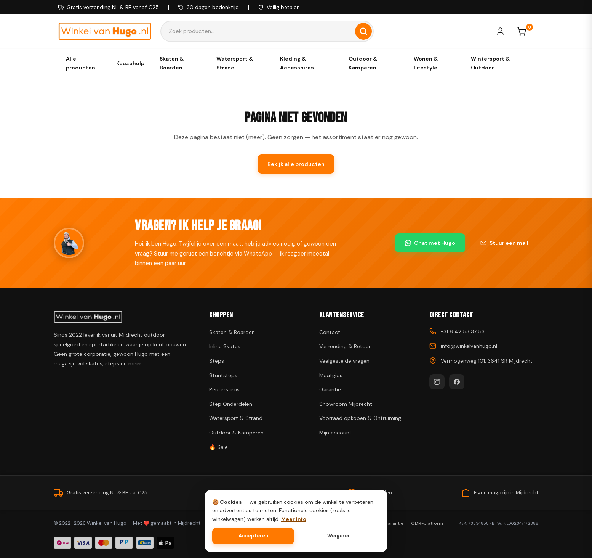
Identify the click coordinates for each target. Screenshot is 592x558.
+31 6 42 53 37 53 (463, 331)
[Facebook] (456, 381)
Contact (329, 332)
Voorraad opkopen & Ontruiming (360, 418)
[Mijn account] (504, 31)
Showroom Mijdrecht (345, 403)
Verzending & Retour (345, 346)
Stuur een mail (504, 243)
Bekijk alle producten (296, 164)
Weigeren (339, 535)
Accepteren (253, 535)
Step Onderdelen (230, 403)
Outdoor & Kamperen (363, 63)
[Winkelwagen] (525, 31)
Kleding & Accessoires (297, 63)
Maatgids (330, 375)
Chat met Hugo (430, 243)
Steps (216, 360)
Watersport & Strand (234, 63)
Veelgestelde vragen (344, 360)
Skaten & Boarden (172, 63)
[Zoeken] (363, 31)
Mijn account (335, 432)
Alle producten (80, 63)
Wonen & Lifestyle (426, 63)
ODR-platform (427, 523)
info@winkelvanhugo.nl (469, 346)
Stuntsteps (223, 375)
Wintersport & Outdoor (490, 63)
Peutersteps (224, 389)
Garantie (330, 389)
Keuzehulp (130, 63)
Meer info (293, 519)
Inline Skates (224, 346)
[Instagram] (437, 381)
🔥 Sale (218, 447)
